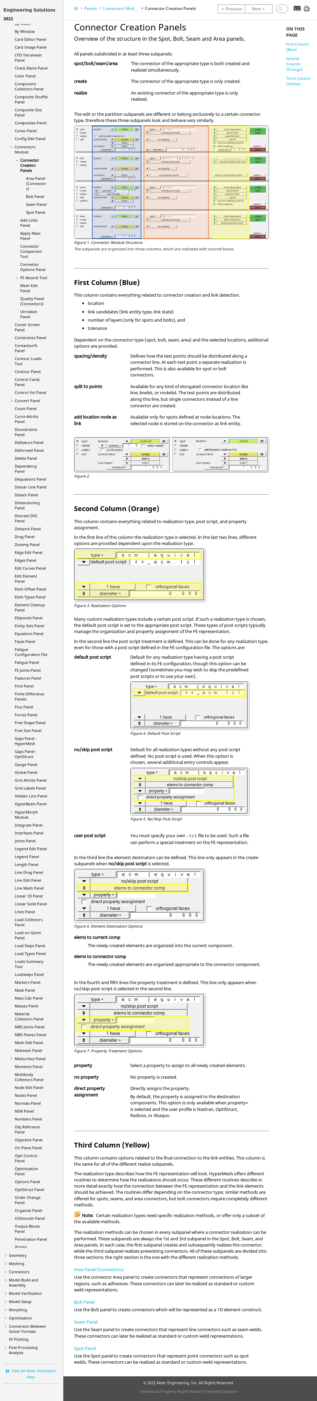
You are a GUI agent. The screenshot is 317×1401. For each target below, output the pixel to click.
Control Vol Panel (30, 392)
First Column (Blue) (297, 46)
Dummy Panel (27, 544)
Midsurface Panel (30, 1058)
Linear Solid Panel (31, 903)
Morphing (18, 1309)
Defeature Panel (29, 442)
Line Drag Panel (29, 872)
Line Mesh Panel (29, 888)
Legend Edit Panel (31, 848)
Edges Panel (25, 560)
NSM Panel (24, 1111)
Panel (31, 803)
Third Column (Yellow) (298, 81)
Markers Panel (27, 982)
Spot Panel (35, 212)
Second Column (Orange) (294, 64)
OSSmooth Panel (30, 1218)
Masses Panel (26, 1005)
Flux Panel (24, 706)
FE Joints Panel (28, 670)
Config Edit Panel (30, 138)
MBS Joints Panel (30, 1026)
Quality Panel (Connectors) (32, 301)
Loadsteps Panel (29, 974)
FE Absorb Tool (33, 277)
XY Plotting (18, 1339)
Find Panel (24, 686)
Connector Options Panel (33, 267)
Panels (90, 8)
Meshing (16, 1263)
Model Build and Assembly (23, 1282)
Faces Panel (25, 641)
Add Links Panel (29, 223)
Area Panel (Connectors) (36, 183)
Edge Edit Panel (28, 552)
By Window (25, 31)
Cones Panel (26, 130)
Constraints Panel (30, 337)
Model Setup (20, 1301)
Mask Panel (25, 990)
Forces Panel (26, 714)
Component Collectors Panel (29, 86)
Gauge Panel (26, 764)
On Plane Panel (28, 1147)
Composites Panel (31, 122)
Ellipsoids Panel (28, 617)
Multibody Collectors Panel (29, 1077)
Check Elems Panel (31, 68)
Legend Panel (27, 856)
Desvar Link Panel (31, 486)
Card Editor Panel (30, 39)
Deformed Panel (29, 450)
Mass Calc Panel (29, 998)
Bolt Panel (35, 196)
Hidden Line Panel (31, 795)
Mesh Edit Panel (29, 288)
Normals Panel (28, 1103)
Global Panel (26, 772)
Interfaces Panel (29, 832)
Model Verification (25, 1293)
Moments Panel (28, 1066)
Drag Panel (25, 536)
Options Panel (27, 1181)
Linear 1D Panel (29, 895)
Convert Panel (27, 400)
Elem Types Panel (30, 596)
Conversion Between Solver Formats (27, 1329)
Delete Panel (26, 458)
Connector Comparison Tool (31, 251)
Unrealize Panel (28, 314)
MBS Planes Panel (30, 1034)
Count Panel (26, 408)
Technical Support (221, 1391)
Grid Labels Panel (30, 788)
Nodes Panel (26, 1095)
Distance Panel (28, 528)
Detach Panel (26, 494)
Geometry (18, 1255)
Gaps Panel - (26, 741)
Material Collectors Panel (29, 1016)
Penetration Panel (31, 1239)
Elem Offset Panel (30, 589)
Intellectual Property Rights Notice (170, 1391)
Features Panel (28, 678)
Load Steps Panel (30, 945)
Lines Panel (25, 911)
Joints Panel (25, 840)
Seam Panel (36, 204)
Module (26, 814)
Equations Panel (29, 633)
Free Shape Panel (30, 722)
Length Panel (26, 864)
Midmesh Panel (28, 1050)
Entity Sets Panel (29, 625)
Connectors (19, 1271)
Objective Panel (28, 1139)
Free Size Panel (28, 730)
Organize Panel (28, 1210)
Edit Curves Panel (30, 568)
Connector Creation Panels (29, 165)
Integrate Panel (28, 825)
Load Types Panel (30, 953)
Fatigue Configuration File (31, 652)
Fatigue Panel (27, 662)
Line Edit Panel (28, 880)
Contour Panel (28, 371)
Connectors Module (25, 149)
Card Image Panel (31, 47)
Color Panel (25, 75)
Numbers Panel (28, 1118)
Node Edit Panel (29, 1087)
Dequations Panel (30, 479)
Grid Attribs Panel (31, 780)
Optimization (20, 1318)
